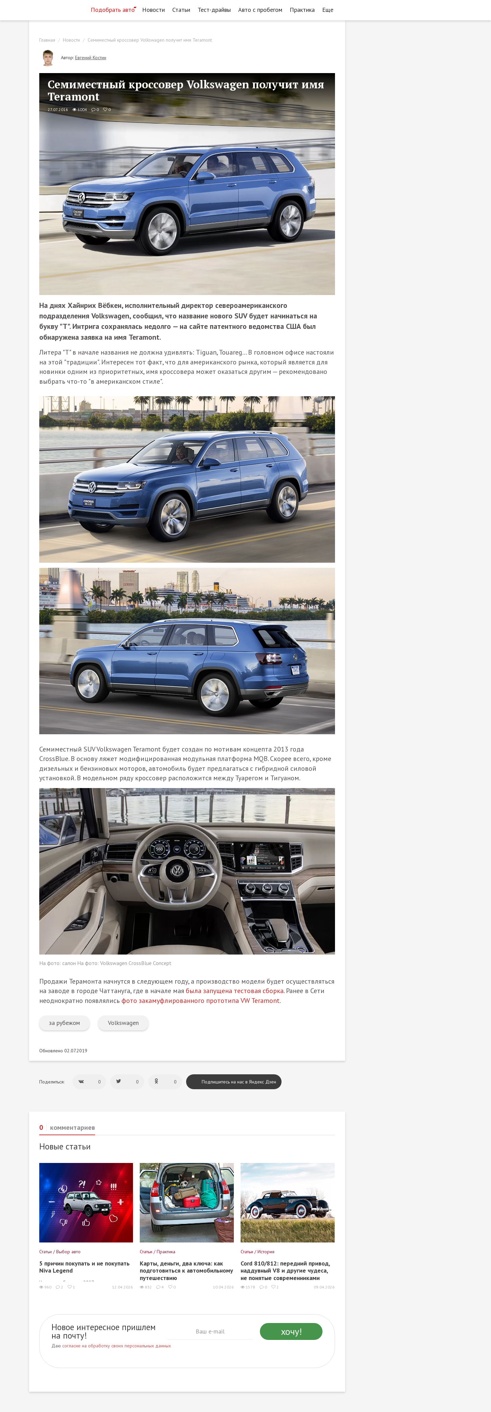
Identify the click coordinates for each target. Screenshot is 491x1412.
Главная (47, 40)
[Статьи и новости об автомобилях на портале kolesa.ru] (57, 9)
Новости (153, 10)
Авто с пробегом (260, 10)
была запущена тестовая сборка (235, 990)
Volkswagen (123, 1023)
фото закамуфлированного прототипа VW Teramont (200, 1000)
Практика (302, 10)
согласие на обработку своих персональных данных (116, 1346)
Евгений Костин (90, 57)
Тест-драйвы (214, 10)
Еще (329, 10)
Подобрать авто (113, 10)
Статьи (181, 10)
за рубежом (64, 1023)
